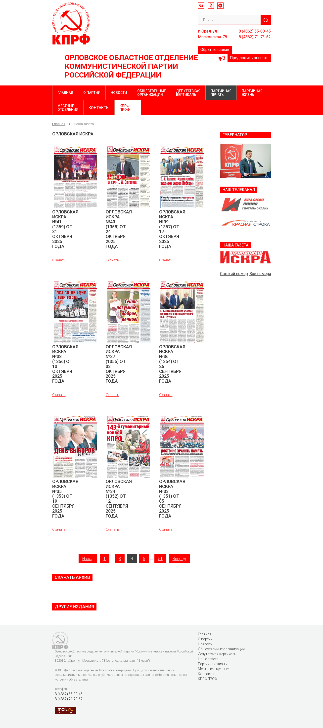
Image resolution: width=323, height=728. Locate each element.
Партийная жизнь (252, 93)
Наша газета (208, 659)
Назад (87, 558)
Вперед (179, 558)
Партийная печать (221, 93)
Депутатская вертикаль (188, 93)
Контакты (99, 107)
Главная (65, 93)
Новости (119, 93)
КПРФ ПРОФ (125, 108)
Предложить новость (249, 58)
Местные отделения (67, 108)
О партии (91, 93)
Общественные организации (151, 93)
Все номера (260, 273)
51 (160, 558)
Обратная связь (214, 49)
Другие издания (74, 606)
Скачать (59, 260)
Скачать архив (72, 577)
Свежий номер (234, 273)
